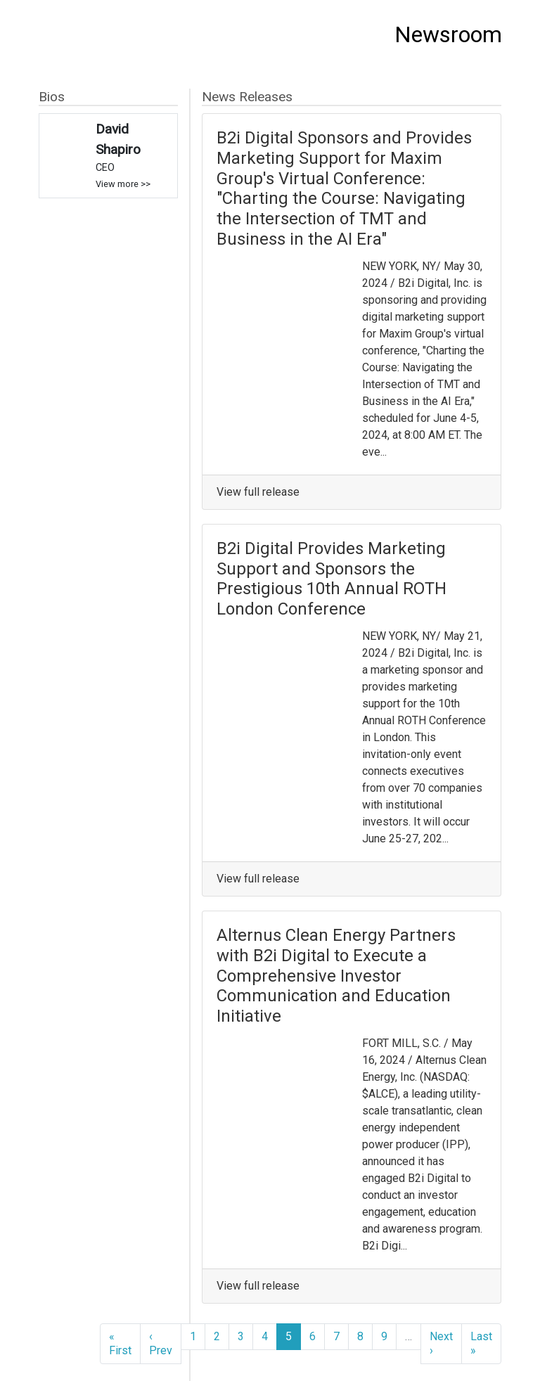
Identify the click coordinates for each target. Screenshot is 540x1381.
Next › (441, 1343)
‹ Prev (160, 1343)
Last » (481, 1343)
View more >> (123, 184)
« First (120, 1343)
